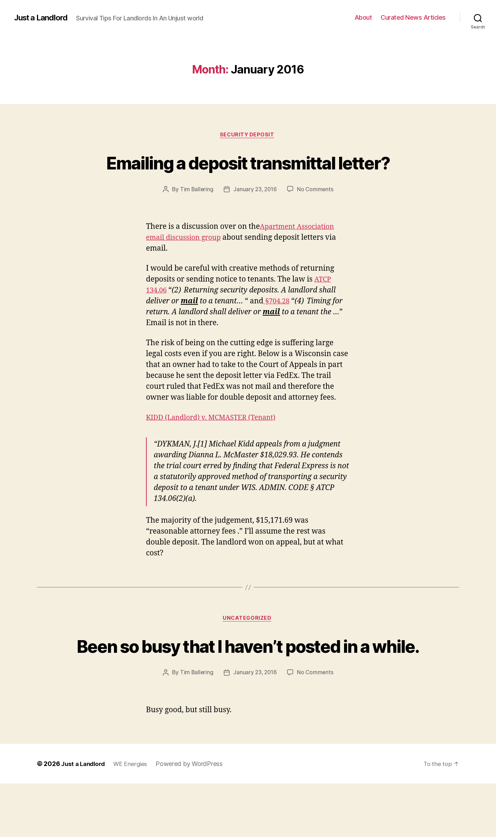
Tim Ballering (195, 215)
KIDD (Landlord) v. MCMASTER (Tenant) (216, 444)
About (363, 17)
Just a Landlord (43, 17)
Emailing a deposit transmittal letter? (248, 175)
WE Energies (134, 817)
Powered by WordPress (194, 817)
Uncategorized (248, 646)
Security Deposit (248, 135)
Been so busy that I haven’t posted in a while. (248, 685)
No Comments (316, 215)
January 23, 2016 (255, 215)
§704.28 (277, 328)
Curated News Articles (413, 17)
